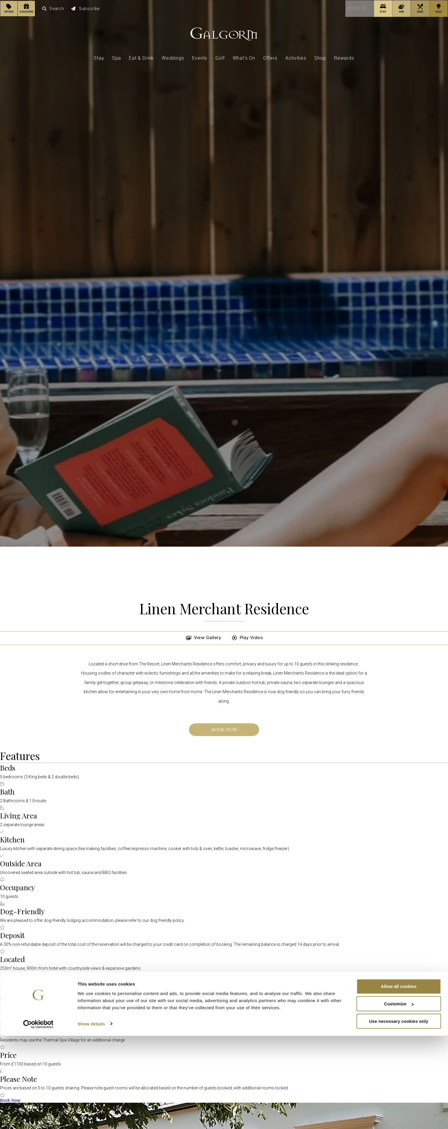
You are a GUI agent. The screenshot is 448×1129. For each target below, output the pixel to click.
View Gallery (202, 638)
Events (200, 57)
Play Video (247, 638)
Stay (99, 57)
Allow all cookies (399, 1079)
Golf (219, 57)
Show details (91, 1117)
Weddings (173, 57)
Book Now (224, 729)
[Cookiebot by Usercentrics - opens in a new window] (38, 1117)
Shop (320, 57)
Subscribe (86, 8)
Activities (295, 57)
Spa (116, 57)
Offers (270, 57)
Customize (399, 1096)
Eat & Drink (141, 57)
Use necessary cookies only (398, 1114)
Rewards (344, 57)
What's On (244, 57)
